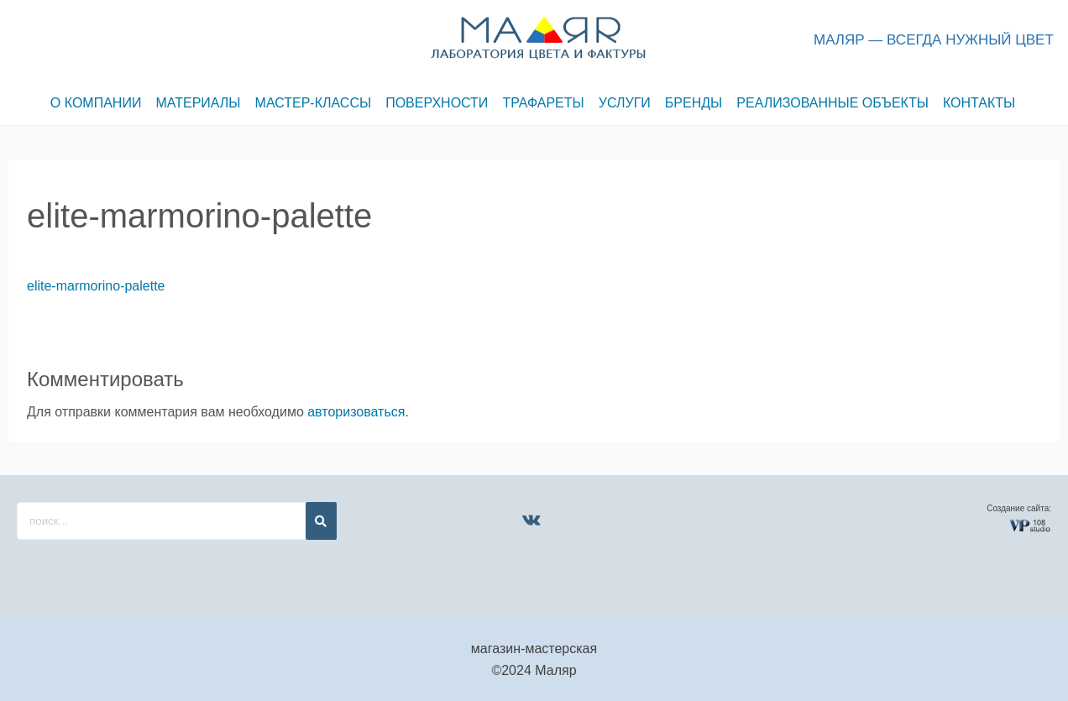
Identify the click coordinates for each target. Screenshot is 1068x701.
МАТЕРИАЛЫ (191, 103)
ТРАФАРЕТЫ (544, 103)
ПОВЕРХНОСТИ (436, 103)
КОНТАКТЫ (990, 103)
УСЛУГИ (628, 103)
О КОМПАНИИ (88, 103)
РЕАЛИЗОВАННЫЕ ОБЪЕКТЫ (842, 103)
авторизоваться (356, 412)
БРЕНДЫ (699, 103)
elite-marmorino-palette (96, 286)
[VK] (530, 519)
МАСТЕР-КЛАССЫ (309, 103)
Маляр (555, 670)
